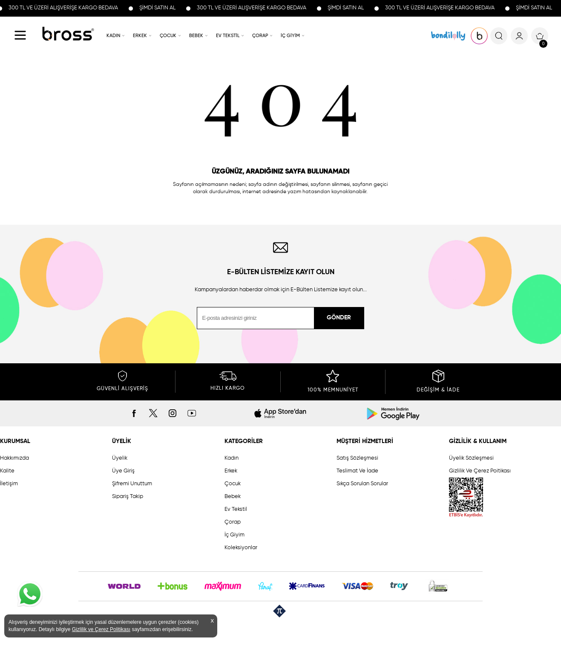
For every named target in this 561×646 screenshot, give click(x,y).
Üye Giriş (123, 471)
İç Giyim (234, 535)
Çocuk (232, 484)
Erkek (230, 471)
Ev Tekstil (235, 509)
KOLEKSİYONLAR (448, 36)
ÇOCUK (168, 35)
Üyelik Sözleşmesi (471, 458)
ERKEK (140, 35)
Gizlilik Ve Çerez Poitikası (480, 471)
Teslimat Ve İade (357, 471)
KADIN (113, 35)
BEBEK (196, 35)
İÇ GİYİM (290, 35)
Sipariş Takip (127, 496)
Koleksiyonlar (240, 547)
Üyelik (119, 458)
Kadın (231, 458)
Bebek (232, 496)
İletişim (9, 484)
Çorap (232, 522)
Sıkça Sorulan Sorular (362, 484)
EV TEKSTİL (227, 35)
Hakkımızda (14, 458)
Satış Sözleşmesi (357, 458)
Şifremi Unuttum (132, 484)
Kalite (7, 471)
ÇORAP (260, 35)
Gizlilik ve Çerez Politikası (101, 629)
